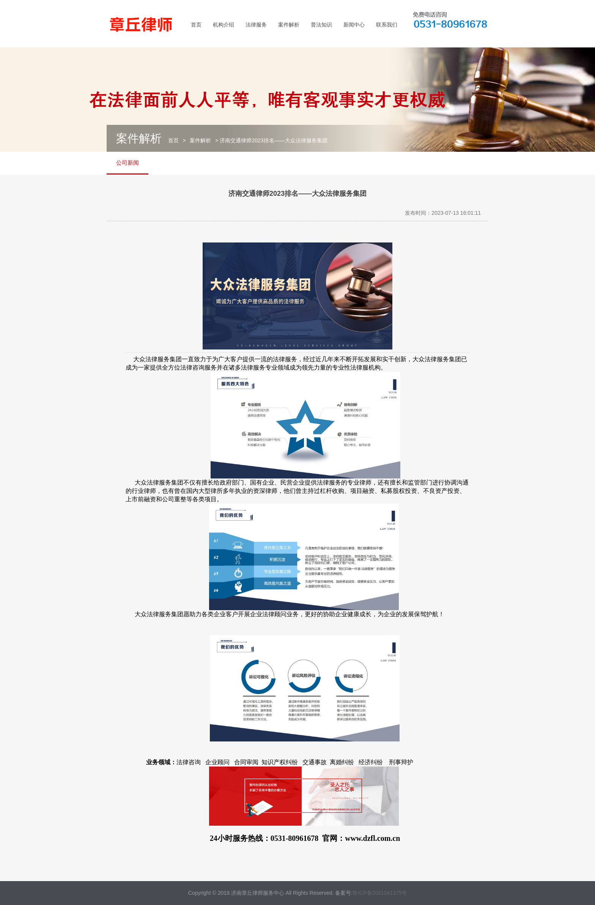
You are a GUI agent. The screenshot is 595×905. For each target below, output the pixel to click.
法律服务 (256, 25)
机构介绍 (223, 25)
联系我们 (386, 25)
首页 (196, 25)
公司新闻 (127, 162)
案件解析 (288, 25)
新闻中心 (354, 25)
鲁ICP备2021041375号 (380, 893)
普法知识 (321, 25)
